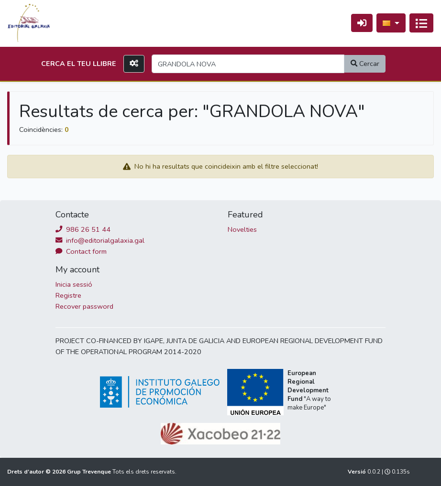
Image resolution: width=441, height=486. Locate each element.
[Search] (248, 64)
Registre (68, 295)
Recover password (84, 306)
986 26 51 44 (82, 229)
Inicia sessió (73, 284)
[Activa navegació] (421, 22)
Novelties (242, 229)
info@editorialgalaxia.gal (99, 240)
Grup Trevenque (89, 471)
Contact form (81, 251)
